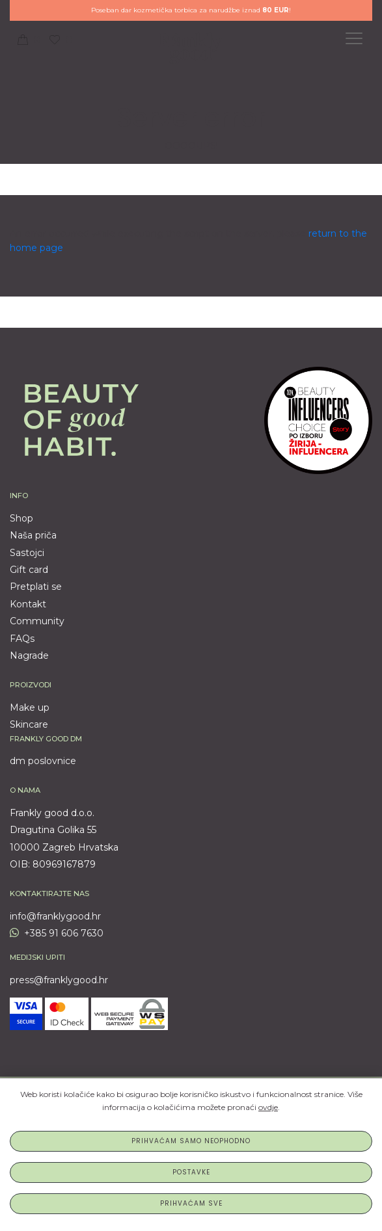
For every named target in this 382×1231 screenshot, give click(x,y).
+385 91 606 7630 (56, 933)
